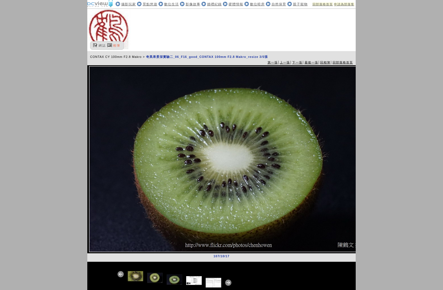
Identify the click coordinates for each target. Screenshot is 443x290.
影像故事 (193, 4)
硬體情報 (236, 4)
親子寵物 (300, 4)
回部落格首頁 (322, 4)
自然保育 (279, 4)
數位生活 (171, 4)
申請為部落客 (344, 4)
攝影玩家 (128, 4)
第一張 (273, 62)
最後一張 (311, 62)
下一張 (297, 62)
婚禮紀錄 (214, 4)
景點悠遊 (150, 4)
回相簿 (325, 62)
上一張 (285, 62)
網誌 (102, 45)
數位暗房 (257, 4)
